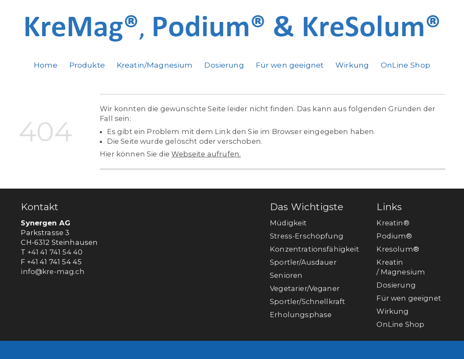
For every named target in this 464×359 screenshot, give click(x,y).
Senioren (286, 275)
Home (46, 64)
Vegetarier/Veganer (305, 288)
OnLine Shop (405, 64)
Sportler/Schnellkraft (307, 301)
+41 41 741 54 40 (55, 252)
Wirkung (352, 64)
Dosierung (224, 64)
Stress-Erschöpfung (306, 236)
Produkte (87, 64)
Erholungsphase (301, 314)
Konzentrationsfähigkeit (314, 249)
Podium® (395, 236)
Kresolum (394, 249)
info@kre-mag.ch (52, 271)
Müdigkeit (288, 223)
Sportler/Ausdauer (303, 262)
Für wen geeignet (290, 64)
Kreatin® (392, 223)
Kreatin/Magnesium (155, 64)
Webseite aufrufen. (206, 154)
